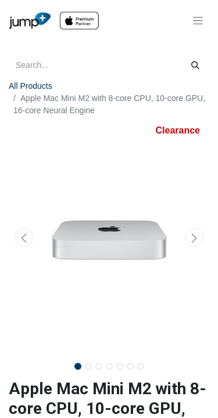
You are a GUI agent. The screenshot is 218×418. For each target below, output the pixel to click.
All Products (30, 86)
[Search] (195, 65)
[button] (24, 237)
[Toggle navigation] (198, 21)
